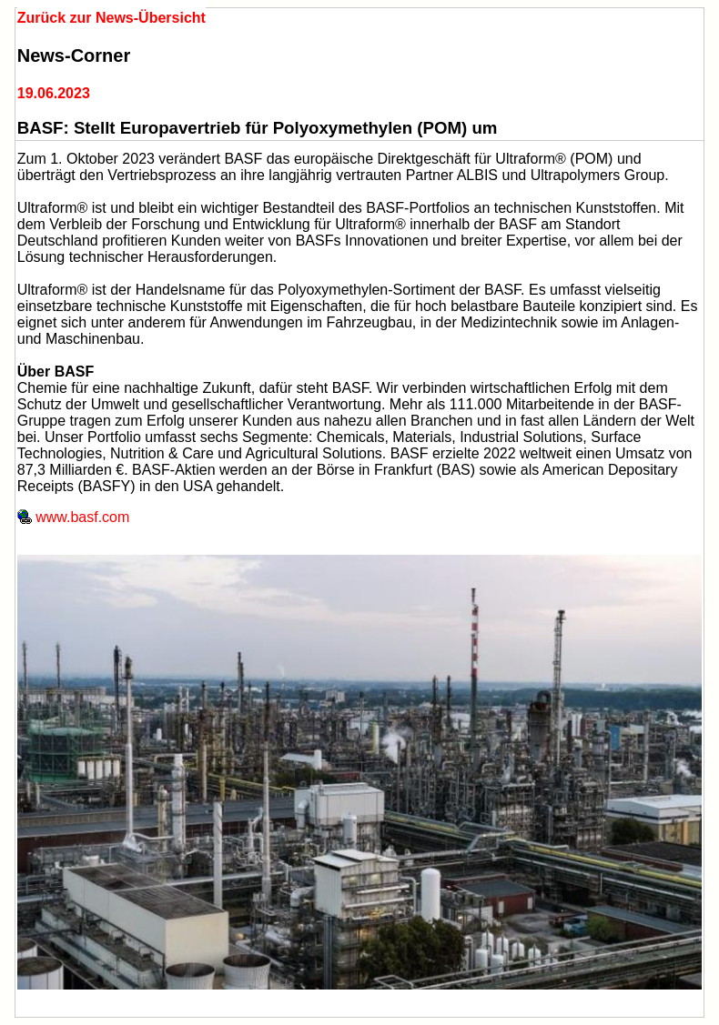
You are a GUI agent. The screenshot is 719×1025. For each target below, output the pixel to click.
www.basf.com (73, 517)
